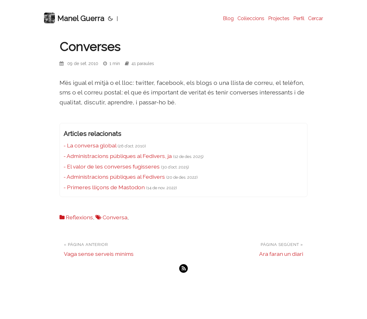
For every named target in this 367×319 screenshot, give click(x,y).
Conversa (115, 217)
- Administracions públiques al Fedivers (114, 176)
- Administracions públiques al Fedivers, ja (118, 156)
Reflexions (79, 217)
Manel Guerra (74, 18)
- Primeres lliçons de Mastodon (104, 187)
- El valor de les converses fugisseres (112, 166)
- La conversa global (90, 145)
